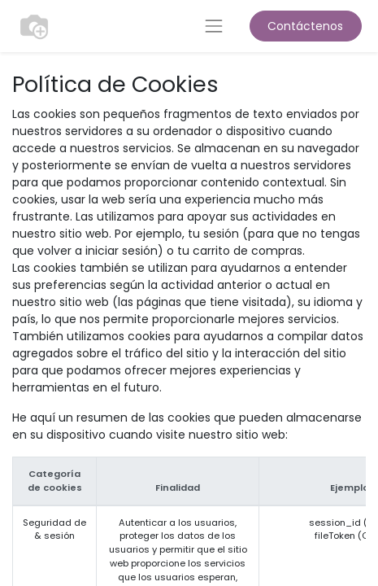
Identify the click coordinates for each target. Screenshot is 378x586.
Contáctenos (305, 26)
